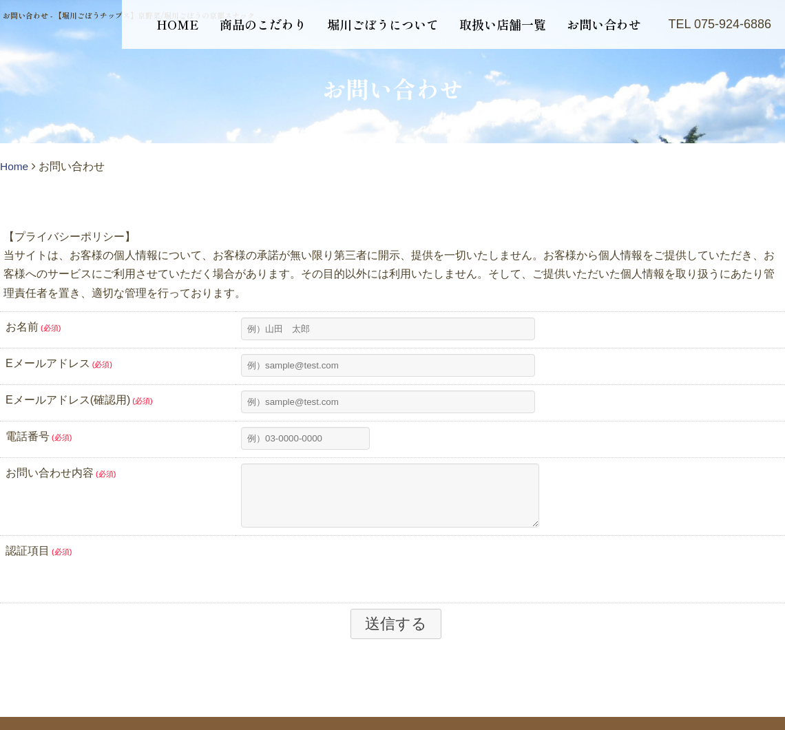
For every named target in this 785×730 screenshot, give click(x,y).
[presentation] (345, 578)
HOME (177, 24)
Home (15, 166)
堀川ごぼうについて (383, 24)
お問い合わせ (604, 24)
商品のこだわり (263, 24)
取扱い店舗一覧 (502, 24)
